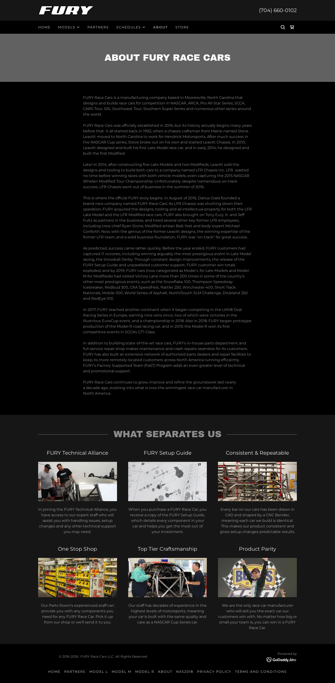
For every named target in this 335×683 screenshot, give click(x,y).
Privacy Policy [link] (214, 672)
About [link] (160, 27)
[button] (69, 27)
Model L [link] (98, 672)
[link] (66, 10)
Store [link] (182, 27)
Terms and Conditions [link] (261, 672)
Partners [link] (98, 27)
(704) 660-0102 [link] (278, 10)
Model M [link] (121, 672)
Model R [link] (144, 672)
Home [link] (44, 27)
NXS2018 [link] (184, 672)
